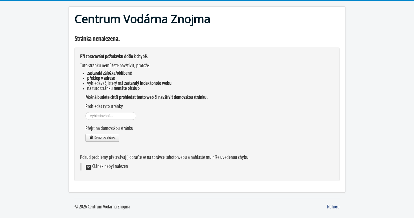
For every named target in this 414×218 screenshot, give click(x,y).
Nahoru (333, 207)
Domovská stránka (102, 137)
